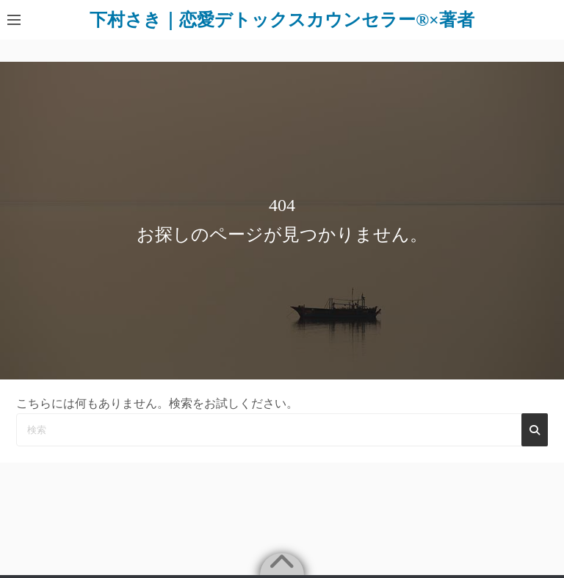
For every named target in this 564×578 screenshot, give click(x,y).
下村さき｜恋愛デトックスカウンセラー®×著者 (282, 19)
